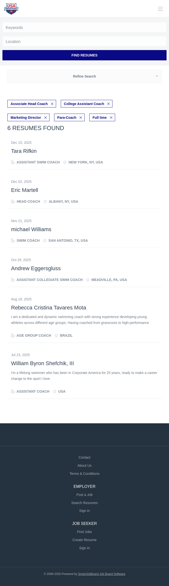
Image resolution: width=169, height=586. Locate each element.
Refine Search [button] (84, 76)
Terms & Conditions (84, 474)
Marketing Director (26, 118)
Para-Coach (67, 118)
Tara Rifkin (24, 151)
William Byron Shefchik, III (42, 363)
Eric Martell (24, 190)
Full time (99, 118)
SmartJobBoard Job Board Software (101, 574)
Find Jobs (84, 532)
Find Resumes (85, 55)
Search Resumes (84, 503)
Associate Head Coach (29, 104)
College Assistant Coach (84, 104)
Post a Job (84, 495)
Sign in (84, 511)
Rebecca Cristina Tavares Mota (48, 308)
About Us (84, 465)
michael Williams (31, 229)
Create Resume (84, 540)
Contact (84, 457)
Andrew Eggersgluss (36, 268)
